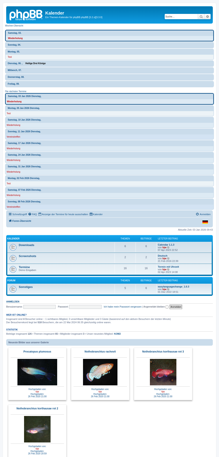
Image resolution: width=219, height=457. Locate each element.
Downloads (26, 245)
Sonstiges (26, 287)
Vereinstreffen (13, 137)
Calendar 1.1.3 (166, 244)
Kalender (13, 238)
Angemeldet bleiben (155, 306)
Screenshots (27, 256)
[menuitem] (32, 214)
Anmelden (12, 301)
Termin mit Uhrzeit (168, 266)
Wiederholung (15, 38)
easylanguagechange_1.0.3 (173, 286)
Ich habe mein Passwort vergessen (123, 306)
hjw (164, 247)
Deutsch (162, 255)
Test (10, 57)
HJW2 (117, 333)
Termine (24, 267)
